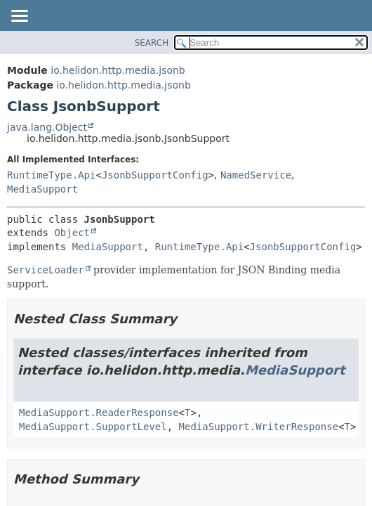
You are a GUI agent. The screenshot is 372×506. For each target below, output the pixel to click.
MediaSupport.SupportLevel (93, 426)
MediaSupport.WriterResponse (259, 426)
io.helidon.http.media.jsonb (118, 70)
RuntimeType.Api (51, 175)
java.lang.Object (47, 127)
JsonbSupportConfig (155, 175)
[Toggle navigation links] (19, 17)
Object (72, 232)
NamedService (255, 175)
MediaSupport (42, 189)
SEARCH (152, 43)
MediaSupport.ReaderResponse (99, 412)
